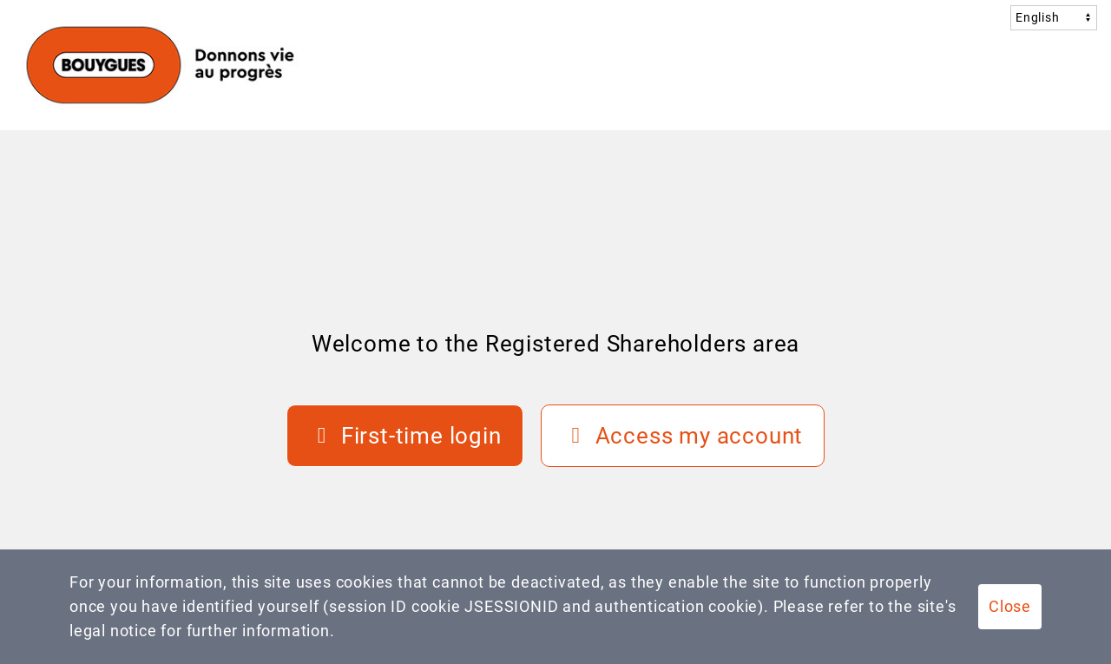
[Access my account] (683, 435)
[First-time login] (404, 435)
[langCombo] (1053, 17)
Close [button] (1010, 606)
